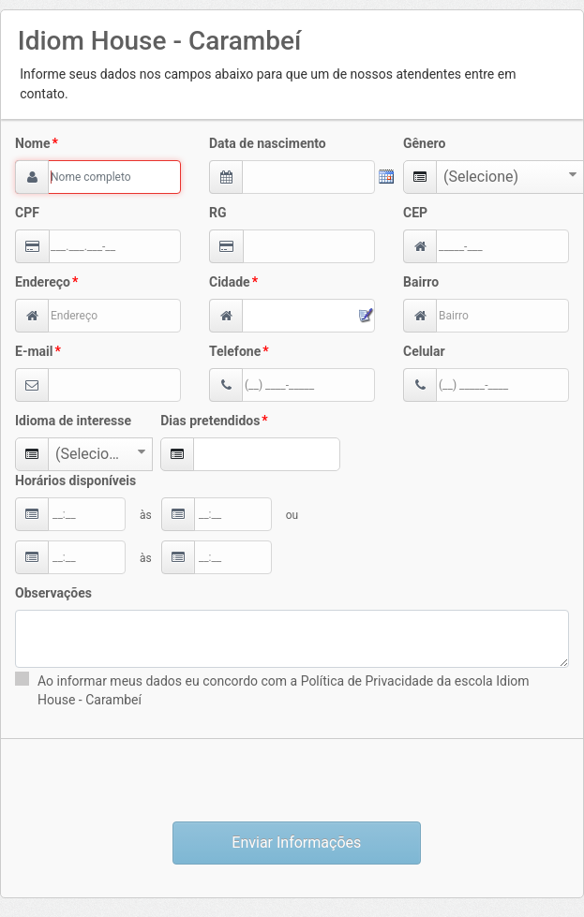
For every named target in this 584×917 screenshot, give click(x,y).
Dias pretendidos (210, 420)
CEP (415, 212)
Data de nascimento (267, 143)
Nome (32, 143)
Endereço (42, 281)
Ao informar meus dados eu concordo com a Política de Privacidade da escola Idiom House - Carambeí (283, 690)
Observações (53, 592)
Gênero (424, 143)
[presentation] (292, 780)
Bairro (421, 281)
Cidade (229, 281)
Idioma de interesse (73, 420)
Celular (424, 351)
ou (292, 515)
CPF (27, 212)
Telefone (235, 351)
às (146, 515)
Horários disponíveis (75, 480)
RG (218, 212)
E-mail (33, 351)
